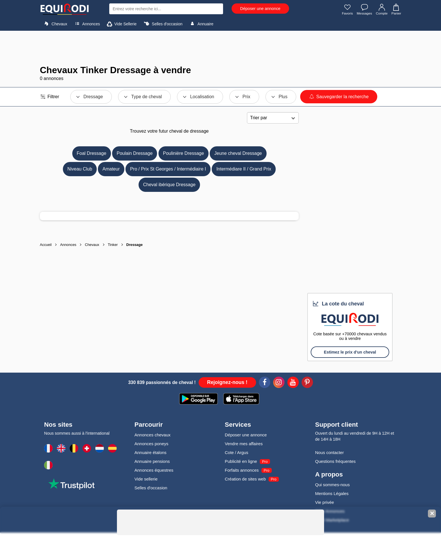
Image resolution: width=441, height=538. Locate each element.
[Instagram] (279, 383)
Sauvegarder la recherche (339, 96)
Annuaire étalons (151, 452)
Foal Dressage (91, 153)
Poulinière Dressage (183, 153)
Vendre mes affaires (244, 443)
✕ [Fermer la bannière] (432, 513)
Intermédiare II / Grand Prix (243, 169)
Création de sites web (245, 479)
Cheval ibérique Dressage (169, 184)
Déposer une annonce (260, 8)
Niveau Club (79, 169)
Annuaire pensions (152, 461)
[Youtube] (293, 383)
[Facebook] (264, 383)
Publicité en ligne (241, 461)
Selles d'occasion (163, 24)
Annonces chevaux (153, 434)
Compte (382, 9)
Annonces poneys (151, 443)
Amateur (110, 169)
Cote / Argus (236, 452)
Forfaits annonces (242, 470)
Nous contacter (329, 452)
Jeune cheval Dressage (238, 153)
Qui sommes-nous (332, 484)
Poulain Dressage (135, 153)
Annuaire (200, 24)
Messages (364, 9)
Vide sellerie (146, 479)
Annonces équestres (154, 470)
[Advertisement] (220, 48)
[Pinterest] (307, 383)
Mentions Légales (332, 493)
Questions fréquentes (335, 461)
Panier (396, 9)
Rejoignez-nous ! (227, 382)
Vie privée (324, 502)
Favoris (346, 9)
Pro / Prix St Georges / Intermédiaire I (168, 169)
